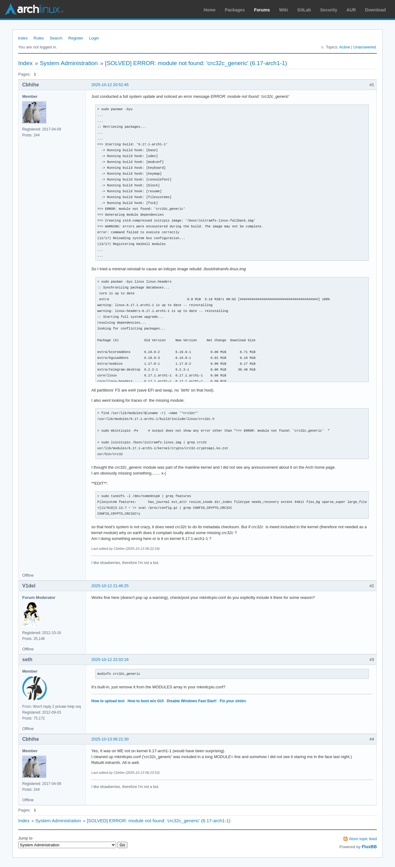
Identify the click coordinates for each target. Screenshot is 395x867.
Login (94, 38)
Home (210, 9)
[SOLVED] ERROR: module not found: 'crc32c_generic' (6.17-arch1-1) (196, 63)
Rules (39, 38)
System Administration (69, 63)
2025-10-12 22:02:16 (110, 659)
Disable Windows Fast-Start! (192, 701)
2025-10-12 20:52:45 (110, 84)
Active (344, 47)
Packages (235, 9)
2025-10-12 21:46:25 (110, 585)
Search (56, 38)
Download (375, 9)
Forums (262, 9)
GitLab (304, 9)
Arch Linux (34, 9)
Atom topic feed (363, 838)
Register (75, 38)
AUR (351, 9)
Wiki (283, 9)
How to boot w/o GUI (145, 701)
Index (23, 38)
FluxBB (369, 846)
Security (328, 9)
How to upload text (107, 701)
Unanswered (364, 47)
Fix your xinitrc (233, 701)
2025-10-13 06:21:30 (110, 739)
